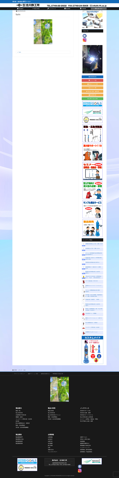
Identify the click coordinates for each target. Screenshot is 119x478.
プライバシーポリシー (19, 373)
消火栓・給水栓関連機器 (22, 427)
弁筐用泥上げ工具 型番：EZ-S (92, 248)
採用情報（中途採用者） (86, 451)
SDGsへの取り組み (85, 439)
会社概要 (50, 443)
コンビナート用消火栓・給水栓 (92, 327)
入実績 (51, 445)
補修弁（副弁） (20, 417)
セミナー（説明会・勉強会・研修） (89, 419)
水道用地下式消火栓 (21, 415)
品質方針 (50, 441)
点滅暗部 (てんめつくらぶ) (91, 332)
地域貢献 (82, 441)
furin (20, 52)
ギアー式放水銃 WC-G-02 (91, 280)
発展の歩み (51, 449)
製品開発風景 (19, 441)
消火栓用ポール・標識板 (90, 313)
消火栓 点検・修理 (92, 91)
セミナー (92, 87)
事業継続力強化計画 (58, 373)
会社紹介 (50, 439)
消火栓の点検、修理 (85, 412)
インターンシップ (84, 447)
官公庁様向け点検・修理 (86, 421)
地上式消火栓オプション (54, 415)
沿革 (49, 447)
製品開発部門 (19, 437)
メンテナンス (84, 408)
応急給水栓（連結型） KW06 (92, 299)
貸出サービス (92, 84)
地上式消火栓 (19, 412)
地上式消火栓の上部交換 (86, 417)
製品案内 (19, 408)
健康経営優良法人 (45, 373)
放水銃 (17, 421)
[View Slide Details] (92, 59)
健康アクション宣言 (33, 373)
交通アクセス (83, 437)
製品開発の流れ (20, 439)
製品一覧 (18, 410)
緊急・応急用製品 (20, 425)
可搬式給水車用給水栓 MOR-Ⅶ (92, 262)
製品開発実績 (19, 443)
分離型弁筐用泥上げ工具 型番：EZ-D (94, 243)
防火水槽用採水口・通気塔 (91, 322)
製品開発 (92, 95)
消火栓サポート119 (85, 410)
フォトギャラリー (52, 451)
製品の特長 (51, 408)
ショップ (92, 80)
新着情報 (92, 76)
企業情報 (51, 434)
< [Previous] (84, 59)
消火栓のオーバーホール (86, 415)
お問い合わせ (92, 98)
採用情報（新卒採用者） (86, 449)
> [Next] (100, 59)
